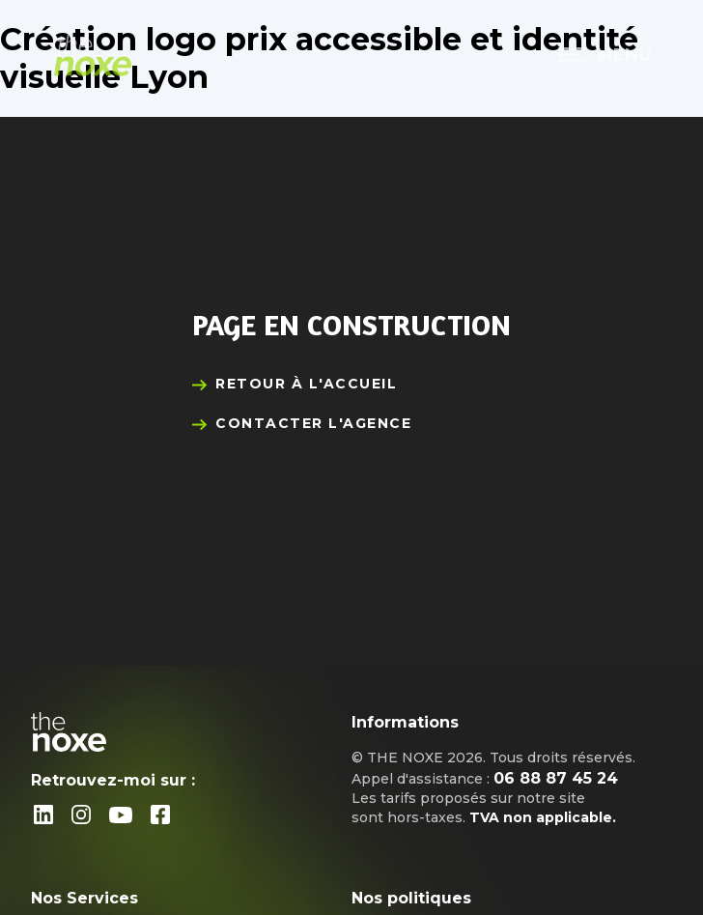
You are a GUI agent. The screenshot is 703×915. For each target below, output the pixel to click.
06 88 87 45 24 (555, 778)
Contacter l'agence (313, 423)
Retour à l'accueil (306, 383)
